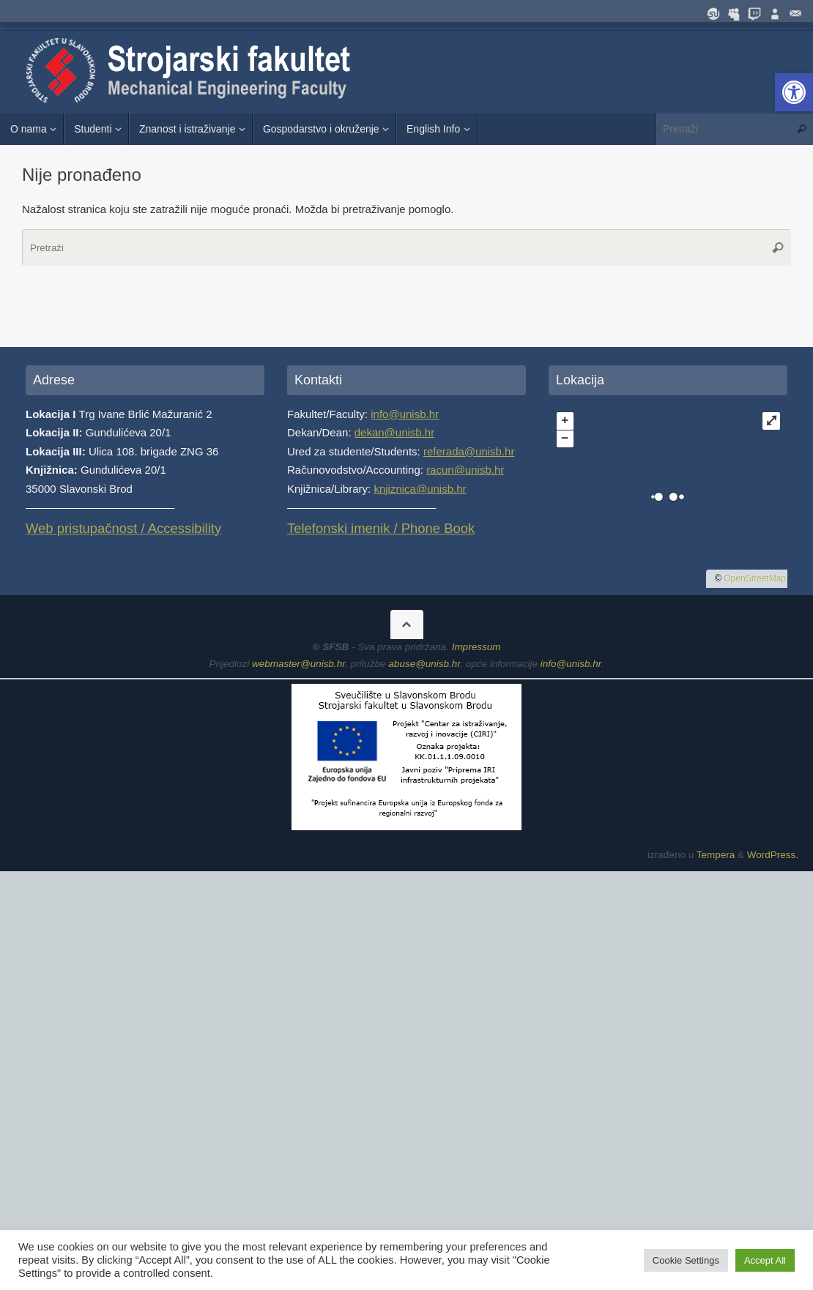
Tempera (716, 854)
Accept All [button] (765, 1260)
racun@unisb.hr (465, 469)
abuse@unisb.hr (424, 663)
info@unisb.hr (405, 414)
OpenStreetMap (755, 578)
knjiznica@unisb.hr (420, 488)
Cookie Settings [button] (686, 1260)
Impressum (476, 646)
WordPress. (772, 854)
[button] (794, 92)
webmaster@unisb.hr (298, 663)
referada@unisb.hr (468, 451)
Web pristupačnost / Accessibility (123, 528)
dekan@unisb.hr (394, 432)
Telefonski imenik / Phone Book (381, 528)
